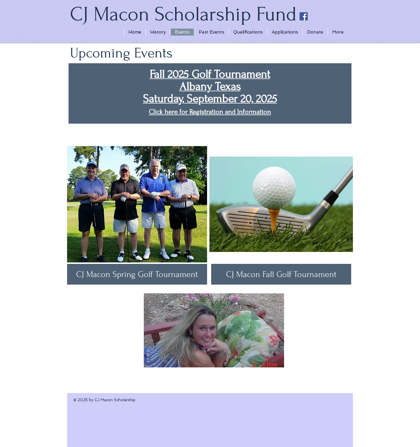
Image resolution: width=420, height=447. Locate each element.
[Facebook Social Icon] (304, 16)
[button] (281, 274)
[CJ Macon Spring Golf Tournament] (137, 274)
